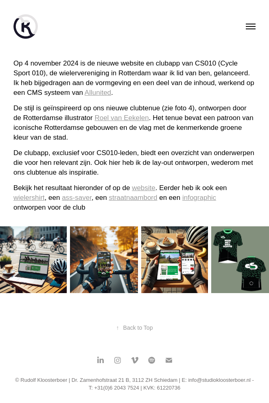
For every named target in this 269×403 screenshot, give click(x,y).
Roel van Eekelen (121, 118)
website (143, 188)
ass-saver (77, 198)
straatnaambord (133, 198)
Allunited (98, 92)
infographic (199, 198)
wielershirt (29, 198)
